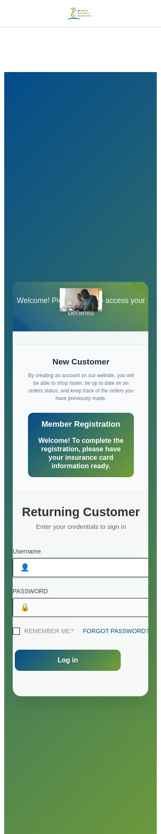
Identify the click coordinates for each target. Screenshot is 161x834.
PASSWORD (30, 591)
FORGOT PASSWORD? (116, 631)
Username (27, 551)
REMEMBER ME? (49, 631)
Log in (68, 660)
